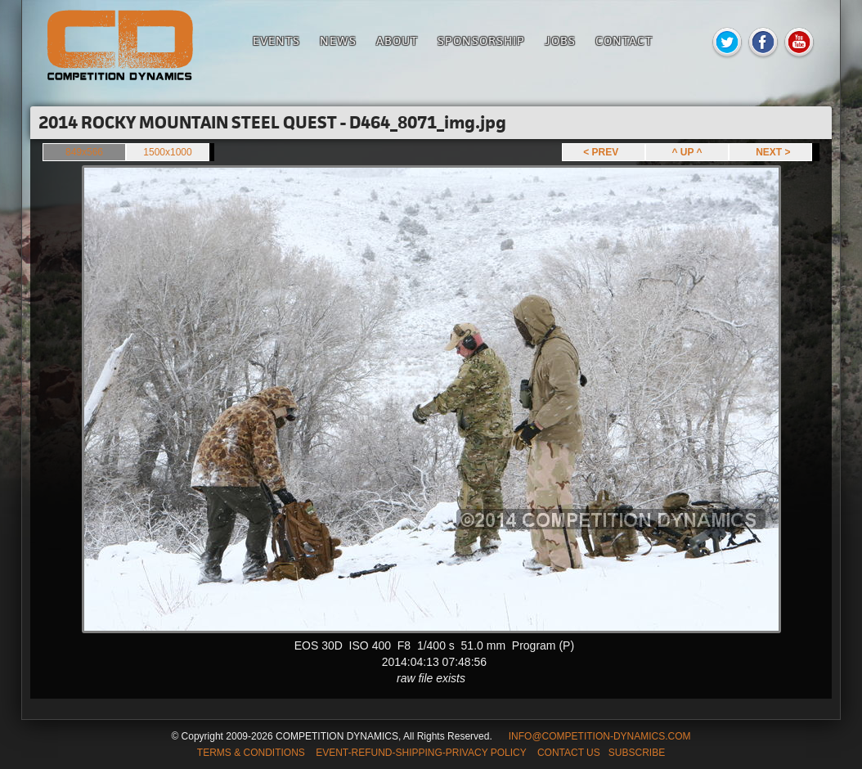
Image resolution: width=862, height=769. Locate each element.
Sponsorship (481, 40)
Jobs (560, 40)
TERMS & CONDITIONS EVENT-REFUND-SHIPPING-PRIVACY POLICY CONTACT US (398, 752)
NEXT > (770, 152)
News (338, 40)
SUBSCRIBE (636, 752)
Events (276, 40)
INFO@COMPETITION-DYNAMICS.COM (600, 736)
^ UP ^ (686, 152)
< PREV (603, 152)
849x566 (84, 152)
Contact (624, 40)
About (397, 40)
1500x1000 (167, 152)
